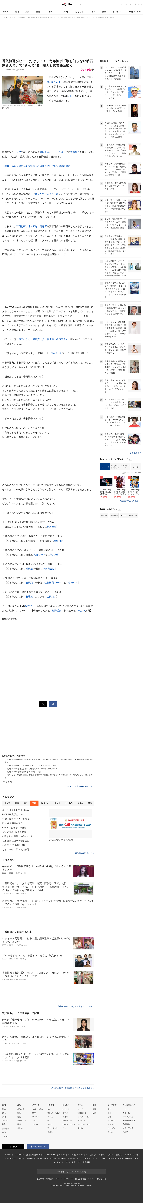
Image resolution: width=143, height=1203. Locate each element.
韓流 (19, 1124)
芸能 (38, 12)
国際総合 (5, 1129)
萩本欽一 (29, 606)
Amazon (104, 550)
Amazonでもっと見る (129, 535)
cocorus (53, 1159)
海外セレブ (21, 1120)
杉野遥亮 (57, 610)
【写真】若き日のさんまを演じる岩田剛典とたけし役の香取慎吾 (36, 166)
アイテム (102, 1155)
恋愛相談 (71, 1159)
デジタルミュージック (115, 501)
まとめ (5, 1120)
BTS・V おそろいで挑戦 (14, 827)
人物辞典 (126, 1124)
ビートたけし (59, 152)
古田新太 (51, 596)
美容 (136, 1159)
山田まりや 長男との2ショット (17, 836)
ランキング (117, 12)
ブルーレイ (105, 501)
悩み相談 (61, 1159)
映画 (19, 1113)
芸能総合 (20, 1109)
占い (79, 1159)
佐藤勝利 (49, 582)
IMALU (59, 582)
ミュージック (125, 501)
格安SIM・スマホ (131, 1155)
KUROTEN (19, 1155)
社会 (4, 1109)
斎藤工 (43, 226)
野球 (34, 1113)
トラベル (81, 1120)
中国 (4, 1132)
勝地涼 (29, 596)
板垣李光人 (62, 339)
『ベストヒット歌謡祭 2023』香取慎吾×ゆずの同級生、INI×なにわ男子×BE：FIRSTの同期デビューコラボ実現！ (48, 776)
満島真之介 (39, 339)
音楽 (19, 1117)
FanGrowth (50, 1155)
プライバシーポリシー (64, 1179)
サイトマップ (128, 1128)
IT (48, 1120)
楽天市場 (114, 550)
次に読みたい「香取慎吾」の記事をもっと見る (72, 1088)
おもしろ (79, 12)
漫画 (104, 12)
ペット (65, 1128)
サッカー (35, 1117)
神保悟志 (58, 540)
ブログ (110, 1155)
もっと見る (135, 487)
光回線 (21, 1159)
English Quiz (67, 1120)
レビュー (51, 1109)
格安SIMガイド (11, 1159)
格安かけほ (30, 1159)
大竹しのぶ (39, 554)
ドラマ (17, 152)
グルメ (50, 1124)
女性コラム (82, 1113)
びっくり (66, 1109)
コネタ (65, 1113)
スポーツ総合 (37, 1109)
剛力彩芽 (54, 554)
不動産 (120, 1159)
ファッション (52, 1128)
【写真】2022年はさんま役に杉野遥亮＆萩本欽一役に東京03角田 (31, 769)
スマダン (81, 1109)
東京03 (81, 610)
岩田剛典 (44, 152)
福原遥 (50, 339)
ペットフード (58, 1162)
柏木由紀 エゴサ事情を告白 (15, 841)
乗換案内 (112, 1159)
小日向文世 (49, 568)
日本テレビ (56, 353)
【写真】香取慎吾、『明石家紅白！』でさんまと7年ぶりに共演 (30, 766)
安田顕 (29, 582)
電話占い (118, 1155)
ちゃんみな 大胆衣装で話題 (15, 849)
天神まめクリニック (79, 1155)
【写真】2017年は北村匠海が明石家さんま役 (23, 772)
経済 (4, 1113)
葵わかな (73, 582)
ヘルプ (125, 1132)
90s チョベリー (84, 1124)
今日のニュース (135, 12)
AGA (68, 1162)
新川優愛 (51, 526)
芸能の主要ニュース (84, 853)
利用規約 (49, 1179)
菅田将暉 (21, 226)
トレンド (65, 12)
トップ (7, 803)
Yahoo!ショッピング (129, 550)
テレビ (71, 96)
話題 (94, 1113)
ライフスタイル (84, 1117)
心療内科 (93, 1155)
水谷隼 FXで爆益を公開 (13, 845)
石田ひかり (24, 339)
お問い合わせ (100, 1179)
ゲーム (50, 1117)
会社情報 (40, 1179)
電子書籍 (86, 1162)
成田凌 (29, 568)
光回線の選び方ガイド (35, 1155)
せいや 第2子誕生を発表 (14, 832)
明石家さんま (54, 82)
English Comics (68, 1124)
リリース (126, 1109)
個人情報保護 (80, 1179)
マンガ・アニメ (53, 1113)
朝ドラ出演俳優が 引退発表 (15, 810)
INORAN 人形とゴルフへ (14, 814)
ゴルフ (35, 1120)
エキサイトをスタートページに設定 (71, 1172)
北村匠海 (33, 226)
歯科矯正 (128, 1159)
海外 (27, 12)
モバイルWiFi (42, 1159)
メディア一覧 (128, 1117)
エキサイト (137, 4)
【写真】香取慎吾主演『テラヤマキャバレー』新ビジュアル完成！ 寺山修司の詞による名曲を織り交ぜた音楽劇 (49, 760)
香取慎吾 (75, 152)
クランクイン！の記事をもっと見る (78, 786)
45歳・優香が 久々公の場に (16, 819)
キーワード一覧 (129, 1120)
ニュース (4, 12)
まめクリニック (63, 1155)
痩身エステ (76, 1162)
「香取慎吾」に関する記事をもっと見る (75, 1006)
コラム (92, 12)
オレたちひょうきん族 (47, 194)
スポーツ (50, 12)
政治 (4, 1117)
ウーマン (86, 1159)
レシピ (94, 1159)
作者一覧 (126, 1113)
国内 (17, 12)
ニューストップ (125, 4)
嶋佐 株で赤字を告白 (12, 823)
